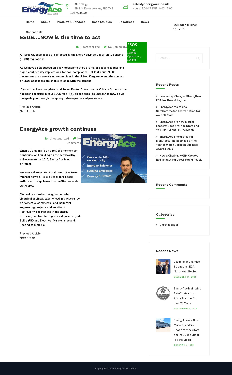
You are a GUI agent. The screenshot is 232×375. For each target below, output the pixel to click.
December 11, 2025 (185, 277)
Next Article (27, 111)
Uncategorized (90, 47)
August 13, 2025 (184, 345)
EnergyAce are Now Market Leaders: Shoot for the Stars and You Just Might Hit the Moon (177, 126)
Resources (126, 22)
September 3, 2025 (185, 309)
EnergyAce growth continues (58, 129)
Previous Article (30, 106)
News (145, 22)
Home (30, 22)
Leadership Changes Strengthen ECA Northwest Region (187, 266)
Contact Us (34, 32)
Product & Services (71, 22)
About (45, 22)
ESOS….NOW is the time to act (60, 37)
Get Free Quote (78, 13)
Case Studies (102, 22)
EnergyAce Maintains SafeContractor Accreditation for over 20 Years (178, 111)
